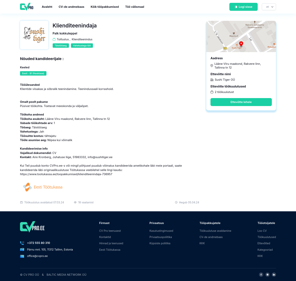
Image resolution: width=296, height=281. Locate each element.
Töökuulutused (266, 237)
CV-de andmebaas (71, 7)
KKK (202, 243)
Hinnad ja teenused (111, 243)
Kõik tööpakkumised (105, 7)
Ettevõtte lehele (241, 102)
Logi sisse (243, 7)
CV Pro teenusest (110, 230)
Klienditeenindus (82, 39)
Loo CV (262, 230)
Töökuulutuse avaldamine (215, 230)
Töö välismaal (134, 7)
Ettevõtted (263, 243)
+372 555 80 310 (38, 243)
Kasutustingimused (161, 230)
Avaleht (47, 7)
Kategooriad (265, 249)
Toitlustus (63, 39)
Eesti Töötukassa (109, 249)
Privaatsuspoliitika (161, 237)
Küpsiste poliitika (160, 243)
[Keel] (269, 6)
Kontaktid (105, 237)
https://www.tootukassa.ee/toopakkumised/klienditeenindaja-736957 (66, 174)
